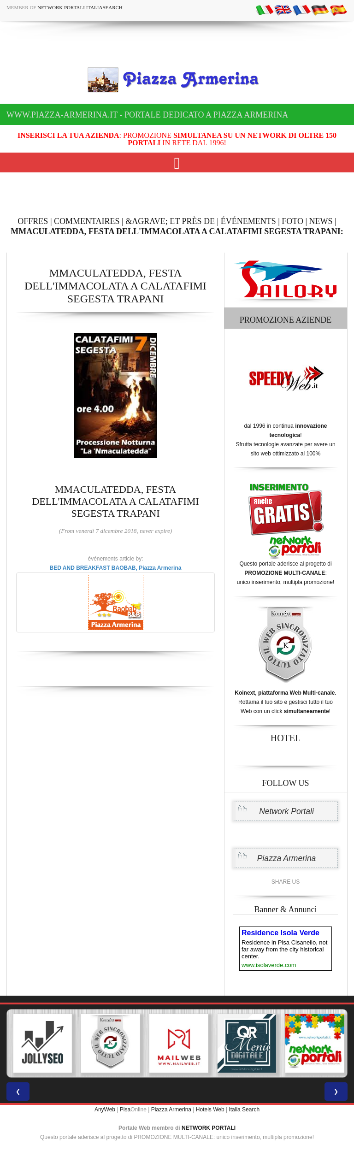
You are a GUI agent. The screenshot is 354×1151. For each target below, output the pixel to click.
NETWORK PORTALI (209, 1128)
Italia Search (244, 1109)
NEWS (321, 221)
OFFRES (33, 221)
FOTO (292, 221)
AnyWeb (104, 1109)
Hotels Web (210, 1109)
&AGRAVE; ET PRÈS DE (170, 221)
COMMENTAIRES (87, 221)
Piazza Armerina (286, 858)
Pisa (125, 1109)
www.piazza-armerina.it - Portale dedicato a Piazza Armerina (147, 114)
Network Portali (286, 811)
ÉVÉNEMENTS (248, 221)
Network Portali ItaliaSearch (80, 7)
